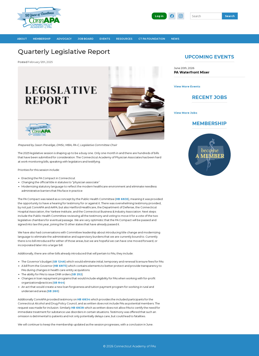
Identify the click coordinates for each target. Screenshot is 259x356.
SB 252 (77, 274)
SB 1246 (59, 261)
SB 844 (58, 282)
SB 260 (53, 291)
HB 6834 (83, 299)
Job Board (85, 38)
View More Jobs (185, 112)
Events (105, 38)
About (22, 38)
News (175, 38)
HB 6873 (60, 265)
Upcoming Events (209, 57)
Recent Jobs (209, 97)
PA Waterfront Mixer (191, 72)
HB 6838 (77, 307)
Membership (42, 38)
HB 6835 (122, 199)
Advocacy (64, 38)
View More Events (187, 86)
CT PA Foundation (151, 38)
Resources (124, 38)
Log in (159, 16)
